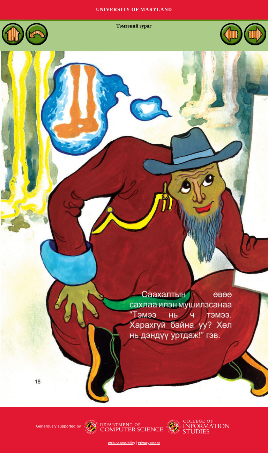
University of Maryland (134, 9)
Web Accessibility (121, 443)
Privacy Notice (149, 443)
